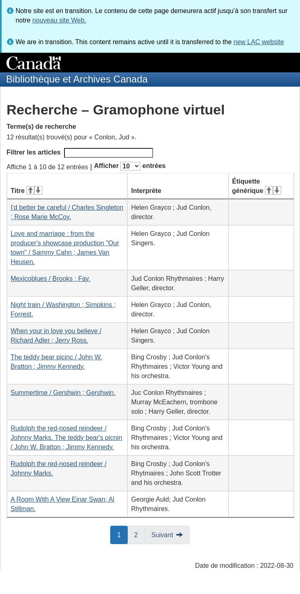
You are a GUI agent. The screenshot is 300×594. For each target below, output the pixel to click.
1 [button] (122, 534)
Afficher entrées (129, 166)
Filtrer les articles (80, 153)
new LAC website (258, 41)
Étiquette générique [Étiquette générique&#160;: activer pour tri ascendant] (256, 186)
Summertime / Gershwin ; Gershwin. (63, 392)
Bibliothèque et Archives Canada (77, 79)
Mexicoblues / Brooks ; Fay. (50, 278)
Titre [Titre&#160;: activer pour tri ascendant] (26, 190)
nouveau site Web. (59, 20)
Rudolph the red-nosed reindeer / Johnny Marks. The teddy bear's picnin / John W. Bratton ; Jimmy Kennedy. (66, 438)
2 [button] (139, 534)
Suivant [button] (162, 534)
